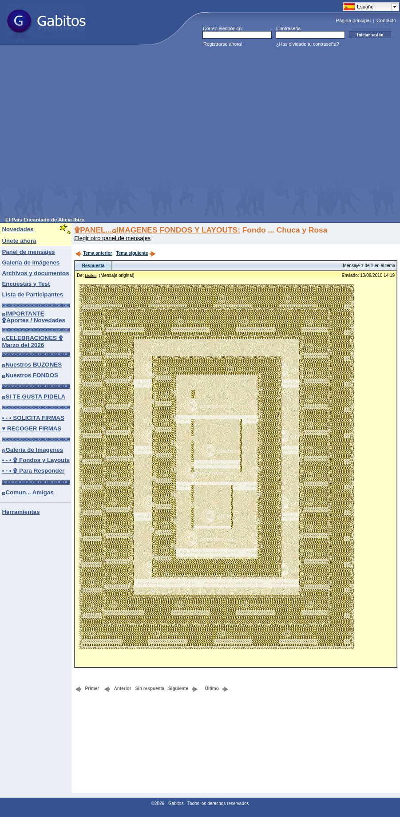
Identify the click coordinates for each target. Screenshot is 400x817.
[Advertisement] (83, 134)
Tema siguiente (136, 253)
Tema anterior (93, 253)
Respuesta (93, 265)
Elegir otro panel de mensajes (112, 238)
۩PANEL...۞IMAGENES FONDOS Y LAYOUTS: (157, 229)
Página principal (353, 20)
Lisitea (90, 275)
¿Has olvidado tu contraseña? (307, 44)
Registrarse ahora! (222, 44)
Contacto (386, 20)
